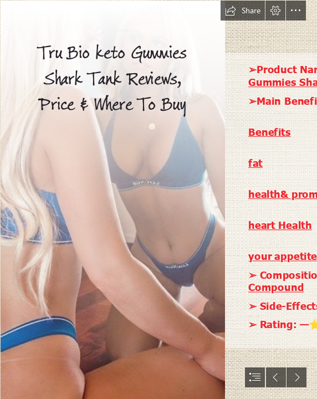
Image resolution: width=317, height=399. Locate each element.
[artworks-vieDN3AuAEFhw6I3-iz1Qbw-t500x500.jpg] (112, 199)
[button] (243, 11)
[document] (158, 199)
